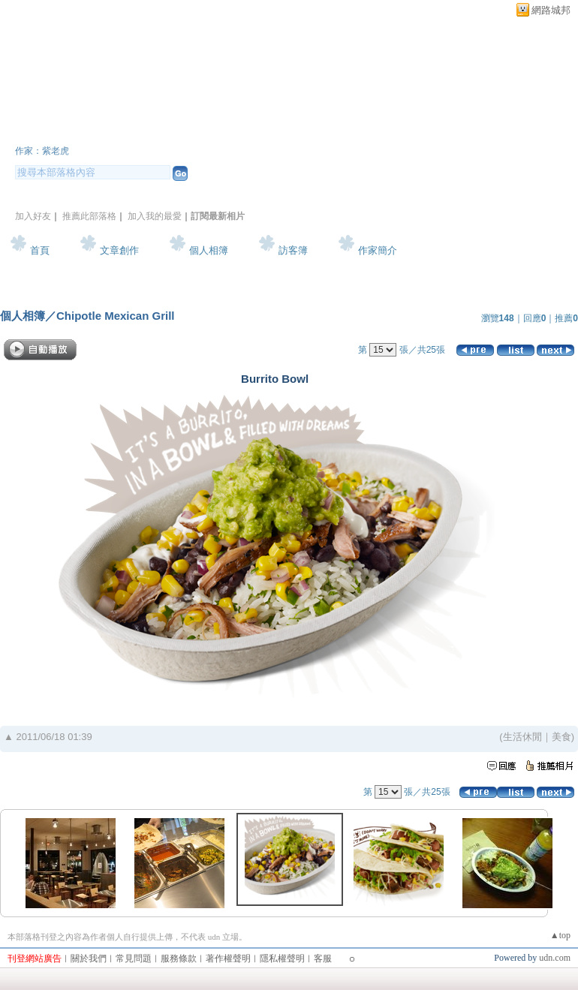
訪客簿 (293, 250)
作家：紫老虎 (42, 151)
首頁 (40, 250)
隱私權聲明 (282, 958)
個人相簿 (208, 250)
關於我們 (89, 958)
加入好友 (33, 216)
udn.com (554, 957)
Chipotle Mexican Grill (115, 315)
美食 (561, 736)
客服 (323, 958)
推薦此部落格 (89, 216)
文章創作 (119, 250)
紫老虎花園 (71, 130)
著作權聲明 (228, 958)
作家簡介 (377, 250)
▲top (560, 935)
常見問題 (134, 958)
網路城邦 (550, 10)
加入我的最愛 (155, 216)
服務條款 (179, 958)
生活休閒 (522, 736)
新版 (195, 130)
